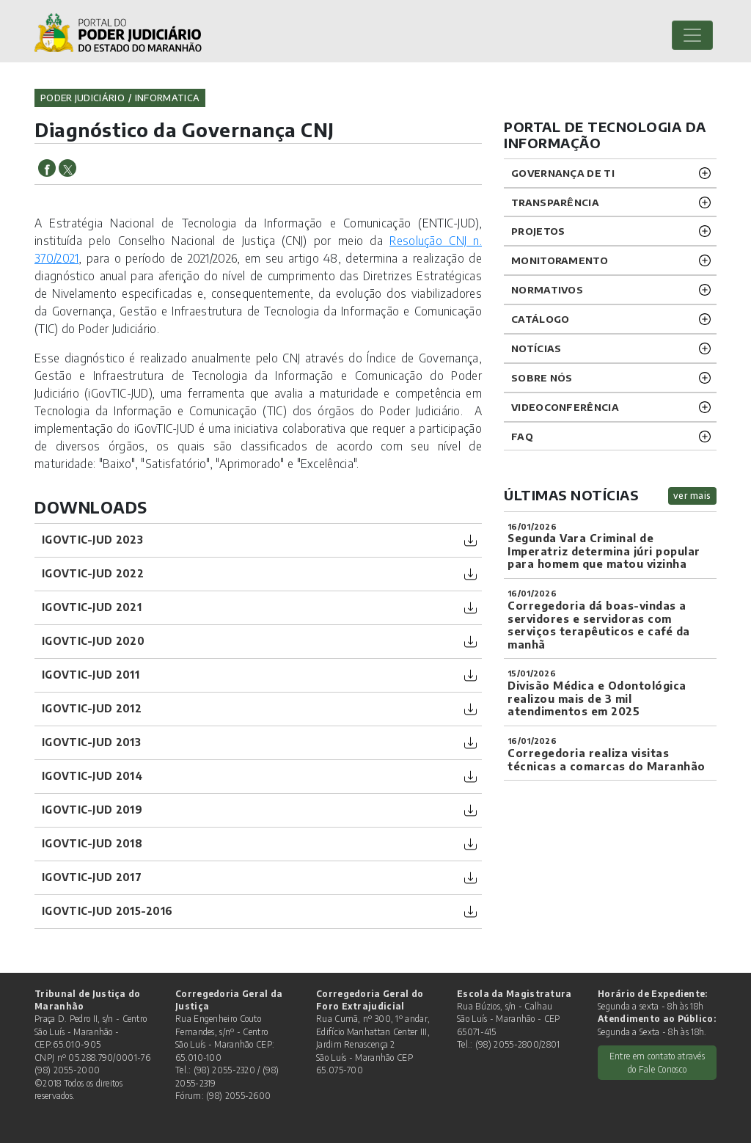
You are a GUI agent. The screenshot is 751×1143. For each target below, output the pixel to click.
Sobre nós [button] (542, 377)
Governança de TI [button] (563, 173)
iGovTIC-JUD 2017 (92, 877)
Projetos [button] (538, 230)
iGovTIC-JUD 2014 (92, 776)
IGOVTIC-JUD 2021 (92, 607)
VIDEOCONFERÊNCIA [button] (565, 407)
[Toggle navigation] (692, 35)
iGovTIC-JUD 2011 (90, 674)
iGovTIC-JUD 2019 (92, 809)
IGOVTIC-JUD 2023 (92, 539)
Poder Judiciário (82, 97)
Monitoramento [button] (559, 260)
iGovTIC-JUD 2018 (92, 843)
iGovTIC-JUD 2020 (93, 641)
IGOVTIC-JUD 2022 (93, 573)
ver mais (692, 495)
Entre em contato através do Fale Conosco (657, 1062)
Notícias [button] (536, 348)
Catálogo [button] (540, 319)
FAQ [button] (522, 436)
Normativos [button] (547, 289)
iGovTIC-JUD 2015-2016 (107, 911)
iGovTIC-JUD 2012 (92, 708)
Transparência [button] (555, 202)
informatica (167, 97)
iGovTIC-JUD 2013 (91, 742)
